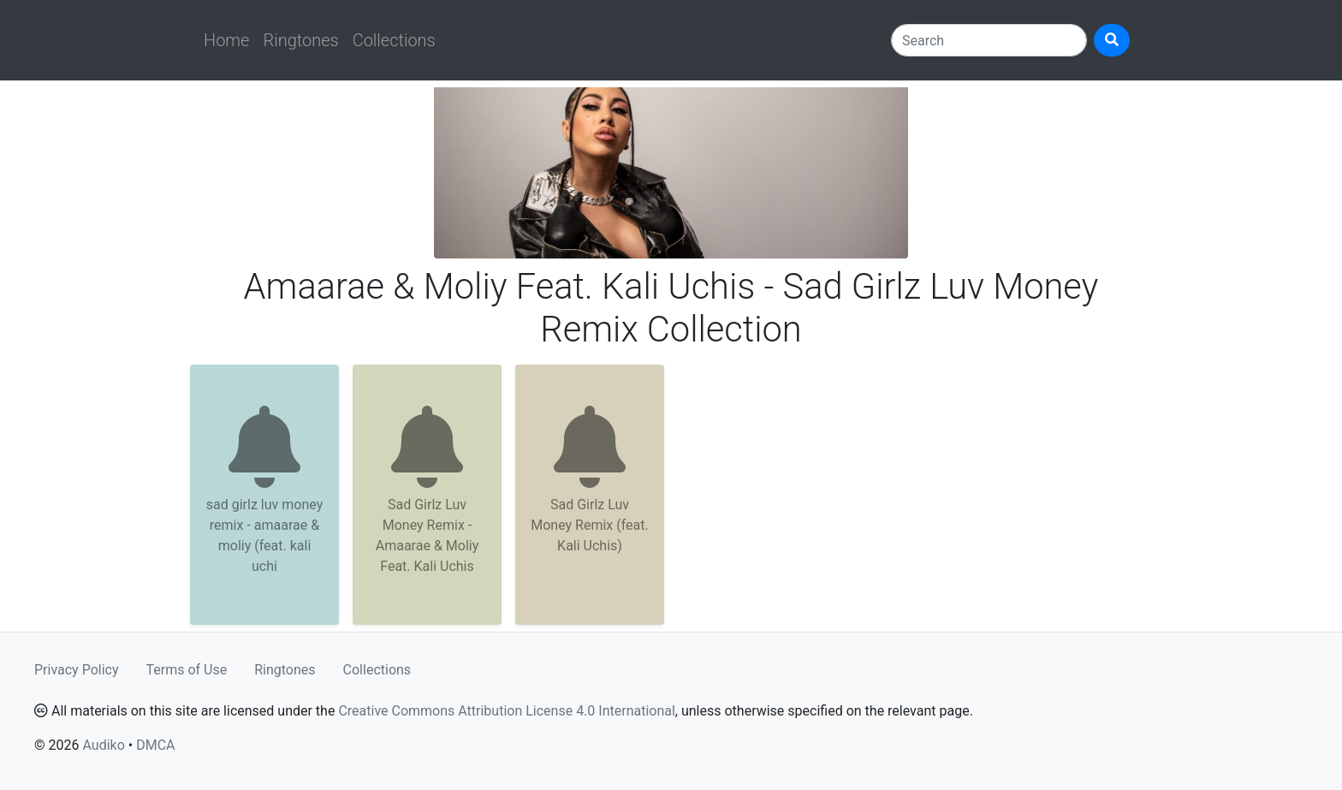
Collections (394, 40)
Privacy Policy (76, 670)
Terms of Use (187, 670)
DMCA (155, 745)
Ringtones (300, 40)
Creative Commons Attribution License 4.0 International (506, 711)
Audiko (103, 745)
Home (226, 40)
